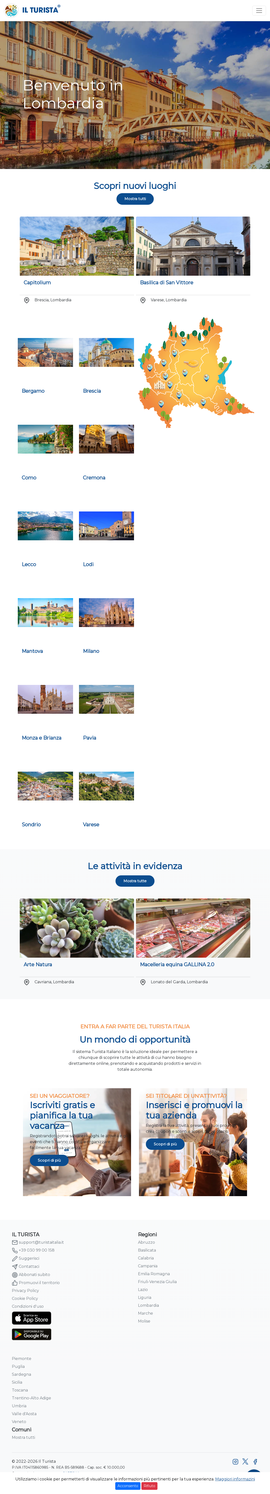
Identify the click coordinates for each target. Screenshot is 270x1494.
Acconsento (127, 1486)
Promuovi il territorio (36, 1283)
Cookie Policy (25, 1298)
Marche (145, 1313)
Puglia (18, 1366)
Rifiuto (149, 1486)
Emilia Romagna (154, 1274)
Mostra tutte (135, 881)
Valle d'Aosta (24, 1413)
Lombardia (148, 1305)
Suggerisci (25, 1259)
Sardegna (21, 1374)
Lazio (143, 1289)
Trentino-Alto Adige (31, 1398)
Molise (144, 1321)
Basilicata (147, 1250)
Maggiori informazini (235, 1479)
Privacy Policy (25, 1290)
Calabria (146, 1258)
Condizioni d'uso (28, 1306)
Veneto (19, 1421)
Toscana (20, 1390)
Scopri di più (49, 1160)
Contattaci (25, 1267)
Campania (147, 1266)
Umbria (19, 1406)
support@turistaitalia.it (38, 1242)
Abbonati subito (31, 1275)
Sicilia (17, 1382)
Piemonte (21, 1358)
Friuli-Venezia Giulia (157, 1281)
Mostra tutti (135, 198)
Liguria (144, 1297)
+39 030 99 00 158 (33, 1251)
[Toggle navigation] (259, 11)
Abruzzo (146, 1242)
